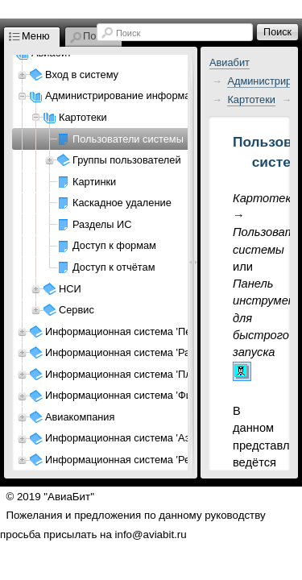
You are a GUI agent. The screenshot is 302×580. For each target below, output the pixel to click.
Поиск (128, 33)
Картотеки (251, 99)
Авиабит (229, 62)
